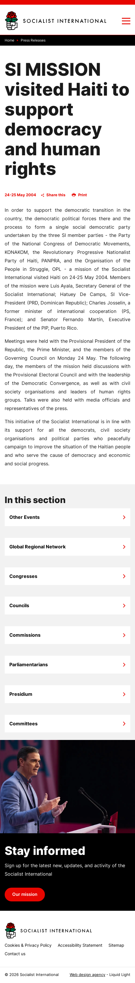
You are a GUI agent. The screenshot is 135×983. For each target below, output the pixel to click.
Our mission (24, 894)
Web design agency (87, 974)
